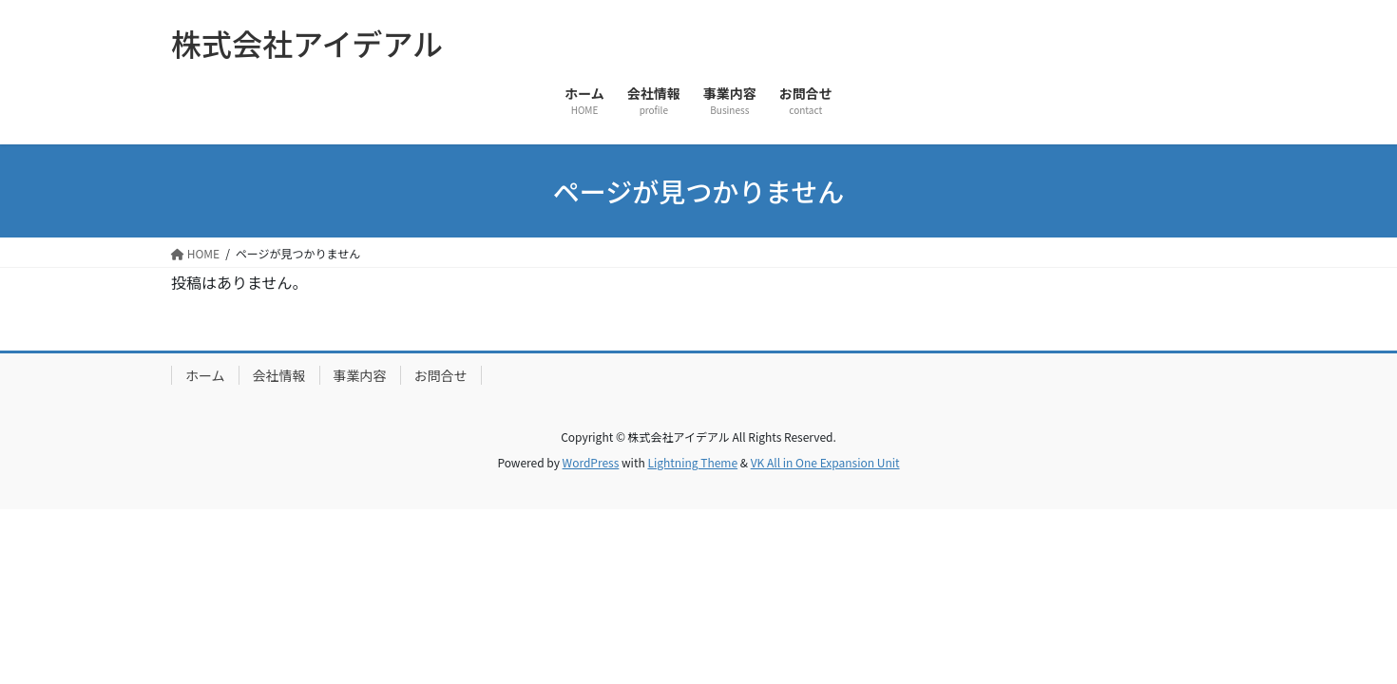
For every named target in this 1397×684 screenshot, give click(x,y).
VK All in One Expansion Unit (825, 462)
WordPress (591, 462)
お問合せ (441, 375)
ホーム (205, 375)
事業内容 (360, 375)
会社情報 (279, 375)
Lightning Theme (692, 462)
